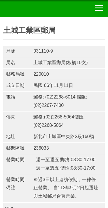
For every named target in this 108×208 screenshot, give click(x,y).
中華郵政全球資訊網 (36, 9)
